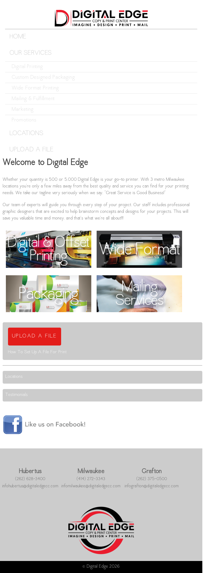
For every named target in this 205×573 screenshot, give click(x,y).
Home (18, 37)
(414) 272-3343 (91, 479)
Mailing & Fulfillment (33, 99)
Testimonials (16, 395)
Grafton (152, 471)
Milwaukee (91, 471)
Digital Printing (27, 67)
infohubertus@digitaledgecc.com (30, 486)
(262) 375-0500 (151, 479)
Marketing (23, 110)
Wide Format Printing (35, 88)
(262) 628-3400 (30, 479)
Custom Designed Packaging (43, 77)
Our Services (31, 53)
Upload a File (32, 150)
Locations (27, 133)
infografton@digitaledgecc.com (152, 486)
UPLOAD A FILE (34, 336)
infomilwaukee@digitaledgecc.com (90, 486)
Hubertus (30, 471)
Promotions (24, 120)
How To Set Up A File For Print (37, 352)
